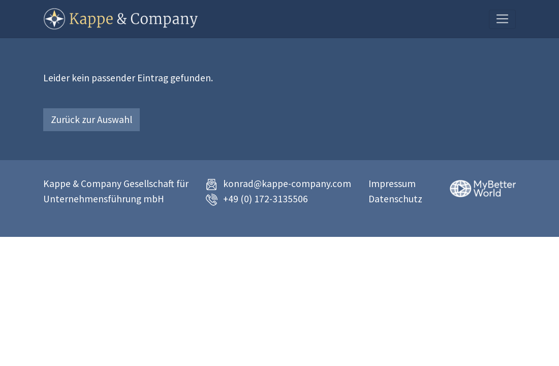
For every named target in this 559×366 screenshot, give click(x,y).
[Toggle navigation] (502, 19)
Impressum (392, 183)
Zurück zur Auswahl (91, 119)
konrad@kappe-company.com (287, 183)
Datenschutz (395, 199)
